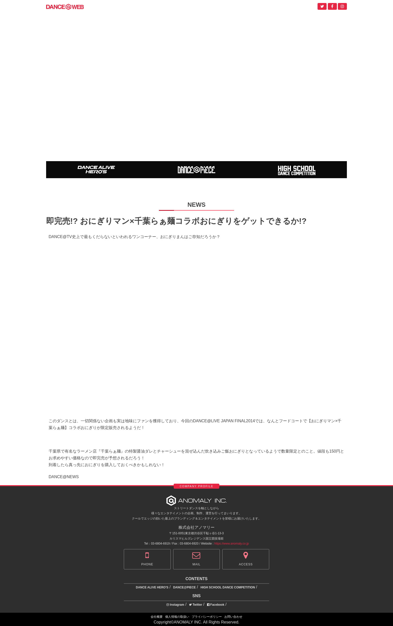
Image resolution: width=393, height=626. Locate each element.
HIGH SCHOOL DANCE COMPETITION (228, 587)
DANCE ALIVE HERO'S (152, 587)
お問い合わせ (233, 616)
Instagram (175, 604)
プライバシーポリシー (207, 616)
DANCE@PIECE (184, 587)
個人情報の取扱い (177, 616)
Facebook (215, 604)
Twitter (195, 604)
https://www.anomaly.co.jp (231, 543)
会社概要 (157, 616)
